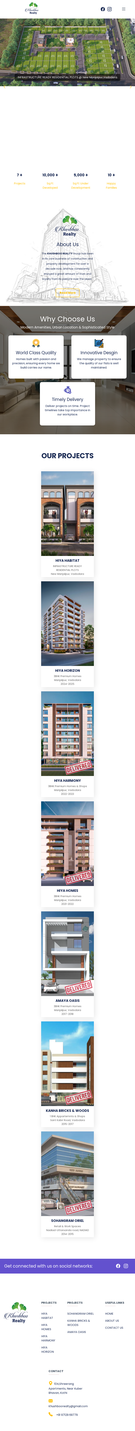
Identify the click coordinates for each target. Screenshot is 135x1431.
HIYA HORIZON (47, 1349)
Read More (68, 293)
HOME (109, 1314)
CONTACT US (114, 1328)
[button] (130, 87)
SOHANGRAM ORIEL (80, 1314)
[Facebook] (118, 1267)
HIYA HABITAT (47, 1316)
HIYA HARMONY (48, 1338)
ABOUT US (112, 1321)
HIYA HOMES (46, 1327)
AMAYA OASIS (76, 1332)
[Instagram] (126, 1267)
